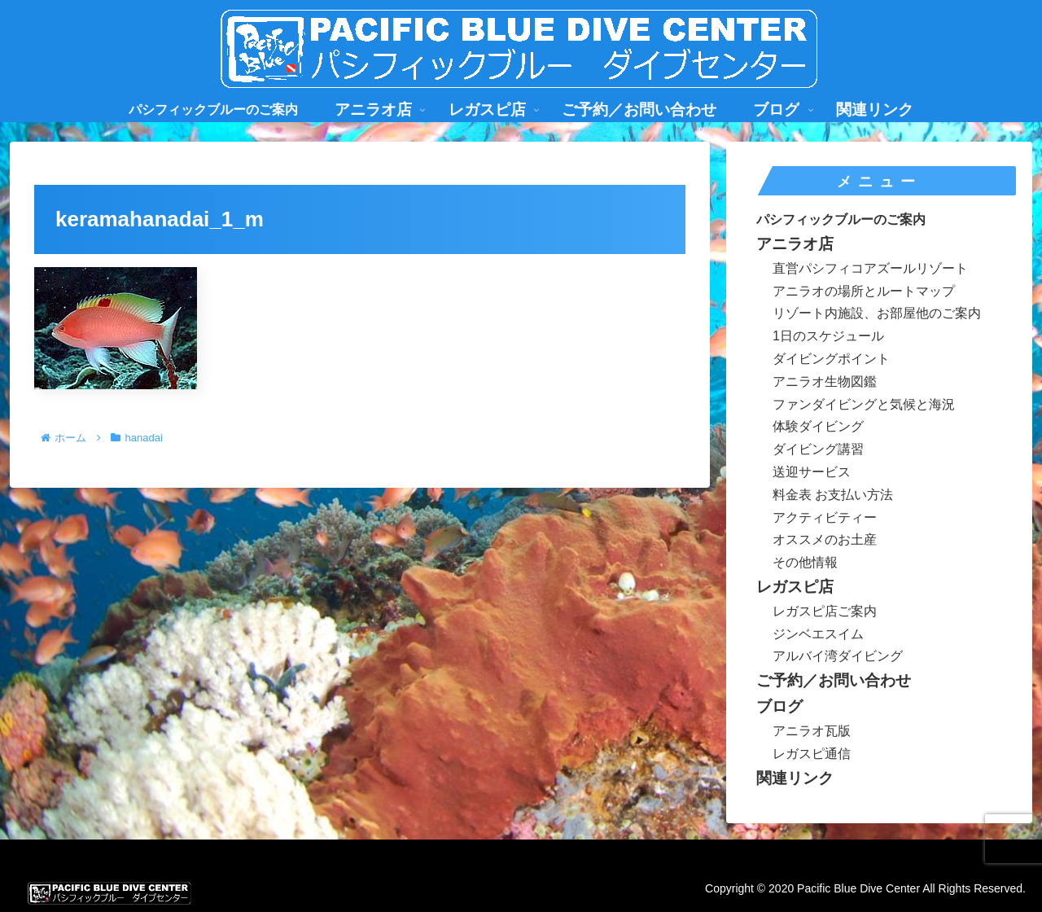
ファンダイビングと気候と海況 (864, 404)
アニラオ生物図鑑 (825, 381)
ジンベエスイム (818, 634)
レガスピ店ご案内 (825, 611)
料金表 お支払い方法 (833, 495)
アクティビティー (825, 517)
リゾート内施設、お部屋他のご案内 (877, 313)
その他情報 (805, 562)
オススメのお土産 (825, 539)
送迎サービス (812, 472)
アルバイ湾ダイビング (838, 656)
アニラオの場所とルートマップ (864, 291)
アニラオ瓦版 (812, 731)
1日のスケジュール (828, 336)
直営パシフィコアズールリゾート (870, 268)
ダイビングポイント (831, 359)
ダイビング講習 (818, 449)
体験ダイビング (818, 426)
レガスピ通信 (812, 754)
